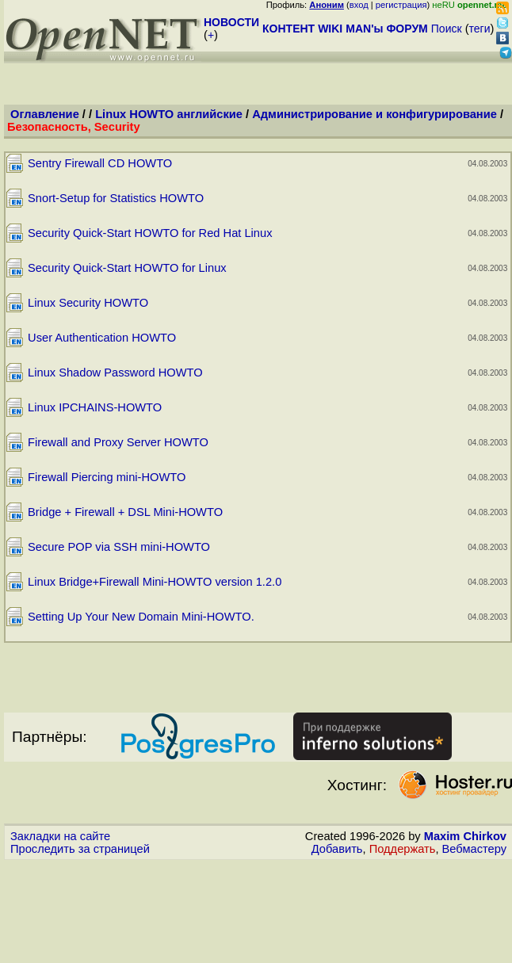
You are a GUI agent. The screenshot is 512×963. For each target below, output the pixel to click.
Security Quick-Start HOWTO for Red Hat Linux (150, 233)
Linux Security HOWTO (88, 302)
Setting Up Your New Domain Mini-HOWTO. (141, 616)
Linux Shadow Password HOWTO (115, 372)
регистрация (401, 5)
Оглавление (44, 114)
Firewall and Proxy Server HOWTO (118, 442)
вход (359, 5)
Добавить (337, 849)
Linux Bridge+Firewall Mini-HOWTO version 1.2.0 (154, 581)
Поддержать (402, 849)
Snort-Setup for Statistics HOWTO (116, 198)
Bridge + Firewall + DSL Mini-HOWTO (125, 512)
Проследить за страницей (80, 849)
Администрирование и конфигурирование (374, 114)
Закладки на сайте (60, 836)
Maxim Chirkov (465, 836)
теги (480, 28)
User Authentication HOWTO (102, 337)
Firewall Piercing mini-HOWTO (106, 477)
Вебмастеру (474, 849)
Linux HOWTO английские (169, 114)
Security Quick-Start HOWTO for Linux (127, 268)
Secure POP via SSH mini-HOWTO (119, 547)
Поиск (446, 28)
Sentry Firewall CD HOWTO (100, 163)
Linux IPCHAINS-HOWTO (95, 407)
